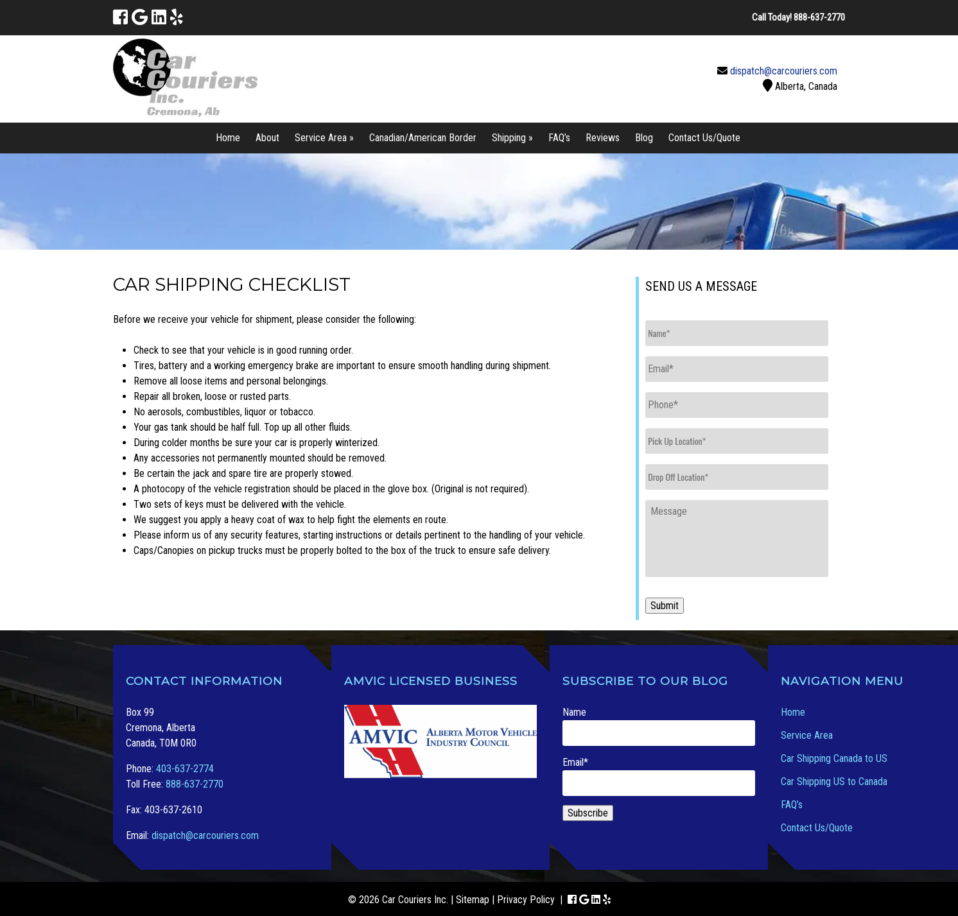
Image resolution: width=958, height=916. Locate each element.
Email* (658, 776)
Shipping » (512, 138)
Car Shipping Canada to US (834, 758)
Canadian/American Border (422, 138)
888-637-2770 (194, 784)
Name (658, 726)
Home (228, 138)
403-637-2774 (185, 769)
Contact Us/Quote (704, 138)
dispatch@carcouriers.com (783, 71)
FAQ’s (559, 138)
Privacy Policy (526, 900)
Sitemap (472, 900)
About (267, 138)
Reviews (603, 138)
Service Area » (324, 138)
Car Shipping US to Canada (834, 781)
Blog (644, 138)
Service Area (807, 735)
